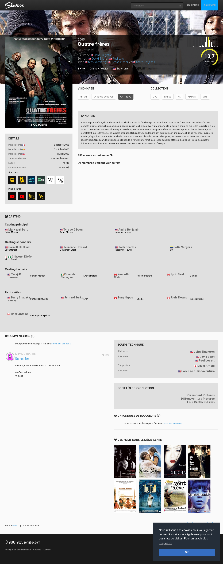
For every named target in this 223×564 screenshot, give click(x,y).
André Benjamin (145, 62)
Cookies (37, 550)
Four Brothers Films (201, 402)
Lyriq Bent (177, 274)
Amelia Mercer (197, 299)
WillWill (15, 525)
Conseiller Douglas (39, 299)
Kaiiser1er (22, 358)
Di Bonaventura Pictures (198, 398)
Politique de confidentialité (18, 550)
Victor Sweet (11, 259)
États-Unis (121, 68)
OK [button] (187, 552)
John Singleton (103, 55)
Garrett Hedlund (18, 247)
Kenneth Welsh (121, 276)
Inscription (192, 5)
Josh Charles (127, 247)
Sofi (172, 250)
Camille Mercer (37, 276)
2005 (81, 39)
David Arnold (206, 365)
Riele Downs (179, 297)
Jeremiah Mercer (123, 232)
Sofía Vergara (183, 247)
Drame (93, 68)
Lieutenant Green (68, 250)
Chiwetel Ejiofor (22, 256)
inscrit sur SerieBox (61, 343)
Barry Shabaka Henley (18, 299)
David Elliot (98, 58)
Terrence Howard (75, 247)
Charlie (140, 299)
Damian (194, 276)
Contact (47, 550)
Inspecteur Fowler (123, 250)
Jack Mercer (11, 250)
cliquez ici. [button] (165, 543)
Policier (104, 68)
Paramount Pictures (201, 395)
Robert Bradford (144, 276)
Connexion (210, 5)
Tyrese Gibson (120, 62)
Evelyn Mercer (90, 276)
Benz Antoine (20, 314)
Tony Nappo (125, 297)
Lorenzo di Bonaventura (198, 371)
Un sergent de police (40, 315)
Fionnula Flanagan (68, 276)
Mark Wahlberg (97, 62)
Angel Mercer (66, 232)
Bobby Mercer (11, 232)
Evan (85, 299)
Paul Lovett (119, 58)
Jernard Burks (73, 297)
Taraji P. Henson (14, 276)
